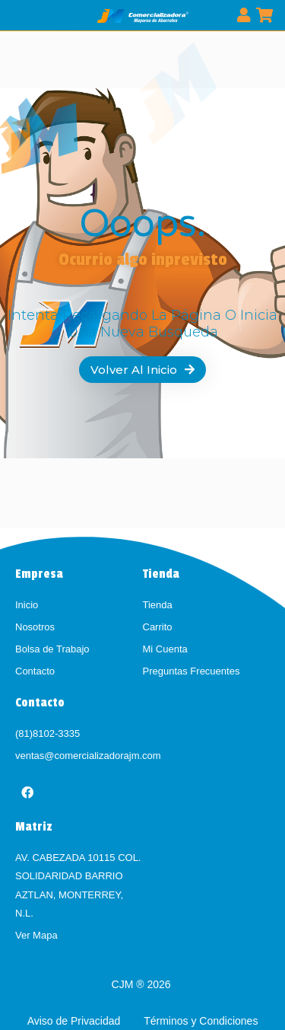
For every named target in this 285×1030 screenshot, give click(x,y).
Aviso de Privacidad (75, 1021)
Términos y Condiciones (201, 1021)
